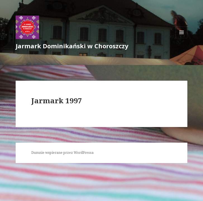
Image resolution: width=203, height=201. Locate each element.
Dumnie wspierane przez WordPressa (62, 152)
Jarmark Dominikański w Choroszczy (72, 46)
